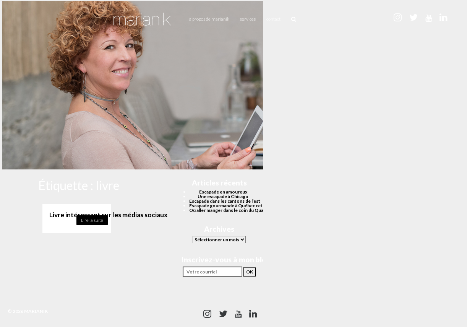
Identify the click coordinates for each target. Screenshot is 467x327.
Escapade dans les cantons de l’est (224, 201)
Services (248, 19)
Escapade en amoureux (223, 192)
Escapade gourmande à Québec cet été (230, 205)
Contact (273, 19)
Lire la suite (92, 220)
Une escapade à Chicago (223, 196)
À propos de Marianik (209, 19)
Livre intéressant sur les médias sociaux (108, 215)
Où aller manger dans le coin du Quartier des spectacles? (248, 210)
